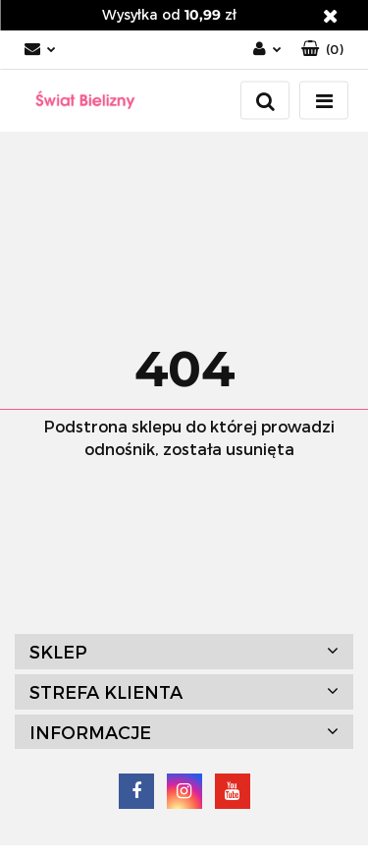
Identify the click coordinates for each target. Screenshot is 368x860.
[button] (322, 49)
